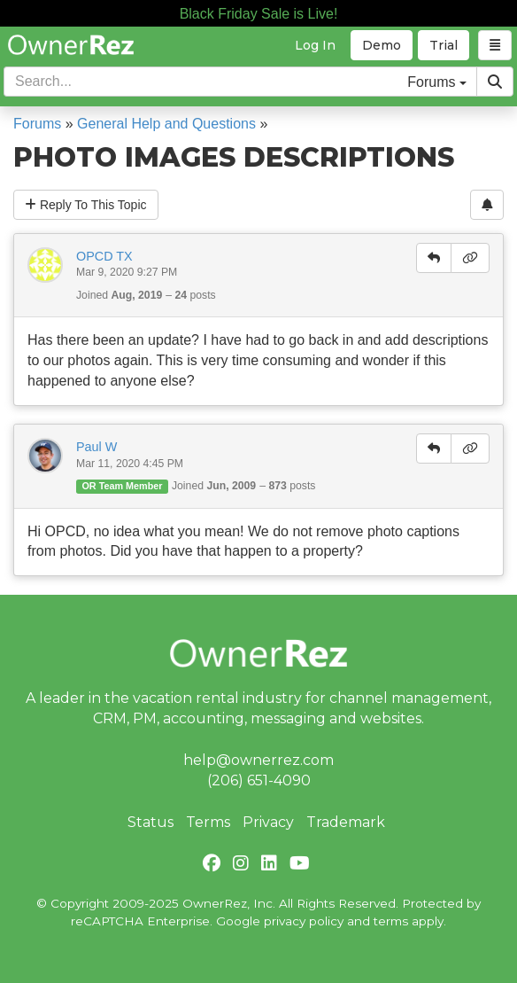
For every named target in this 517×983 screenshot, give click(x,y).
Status (150, 822)
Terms (208, 822)
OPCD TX (104, 256)
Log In (315, 45)
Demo (381, 45)
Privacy (268, 822)
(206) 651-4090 (259, 780)
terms (391, 921)
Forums (37, 123)
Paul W (96, 447)
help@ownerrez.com (258, 760)
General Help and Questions (166, 123)
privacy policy (303, 921)
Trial (443, 45)
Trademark (345, 822)
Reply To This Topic (86, 205)
